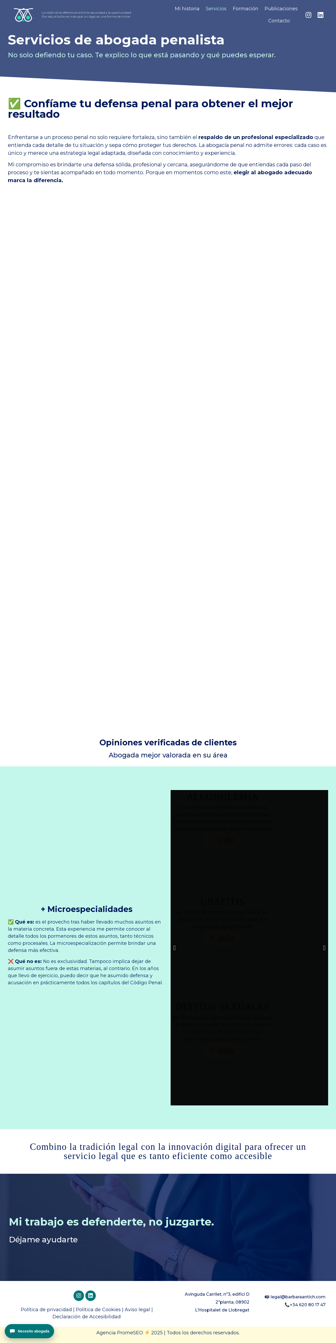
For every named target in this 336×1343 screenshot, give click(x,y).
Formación (245, 9)
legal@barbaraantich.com (298, 1296)
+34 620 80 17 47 (308, 1304)
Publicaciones (281, 9)
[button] (174, 948)
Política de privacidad (46, 1310)
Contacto (279, 21)
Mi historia (187, 9)
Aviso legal (137, 1310)
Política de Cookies (98, 1310)
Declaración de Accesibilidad (86, 1317)
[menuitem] (298, 21)
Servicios (216, 9)
